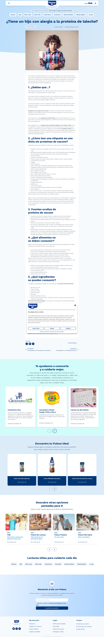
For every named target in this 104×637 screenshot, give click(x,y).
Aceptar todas (35, 328)
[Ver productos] (15, 542)
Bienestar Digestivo (81, 15)
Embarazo (13, 15)
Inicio (33, 10)
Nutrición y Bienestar (43, 10)
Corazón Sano (57, 15)
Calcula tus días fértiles (80, 410)
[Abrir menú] (9, 3)
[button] (75, 305)
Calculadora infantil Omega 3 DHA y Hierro (47, 411)
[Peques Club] (88, 3)
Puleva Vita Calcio (85, 535)
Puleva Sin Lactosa (38, 535)
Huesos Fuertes (47, 15)
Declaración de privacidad (57, 331)
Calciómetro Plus (14, 410)
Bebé (20, 15)
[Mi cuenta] (95, 3)
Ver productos (11, 542)
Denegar (52, 328)
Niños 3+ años (37, 15)
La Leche (91, 15)
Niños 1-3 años (27, 15)
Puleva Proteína (60, 535)
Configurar (68, 328)
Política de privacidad (55, 603)
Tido (9, 535)
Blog (36, 10)
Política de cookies (44, 331)
